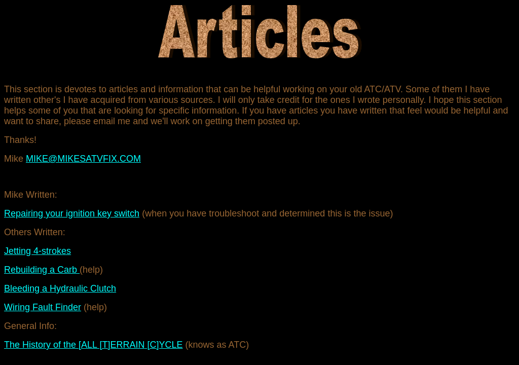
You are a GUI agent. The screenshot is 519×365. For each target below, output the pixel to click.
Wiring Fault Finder (42, 307)
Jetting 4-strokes (37, 251)
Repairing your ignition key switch (71, 213)
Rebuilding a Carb (42, 270)
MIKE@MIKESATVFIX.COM (83, 159)
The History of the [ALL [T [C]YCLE (93, 345)
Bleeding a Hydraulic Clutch (60, 288)
